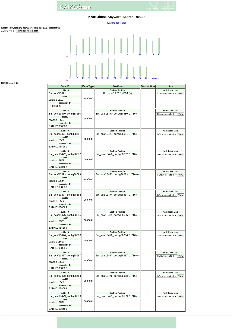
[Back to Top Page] (116, 23)
